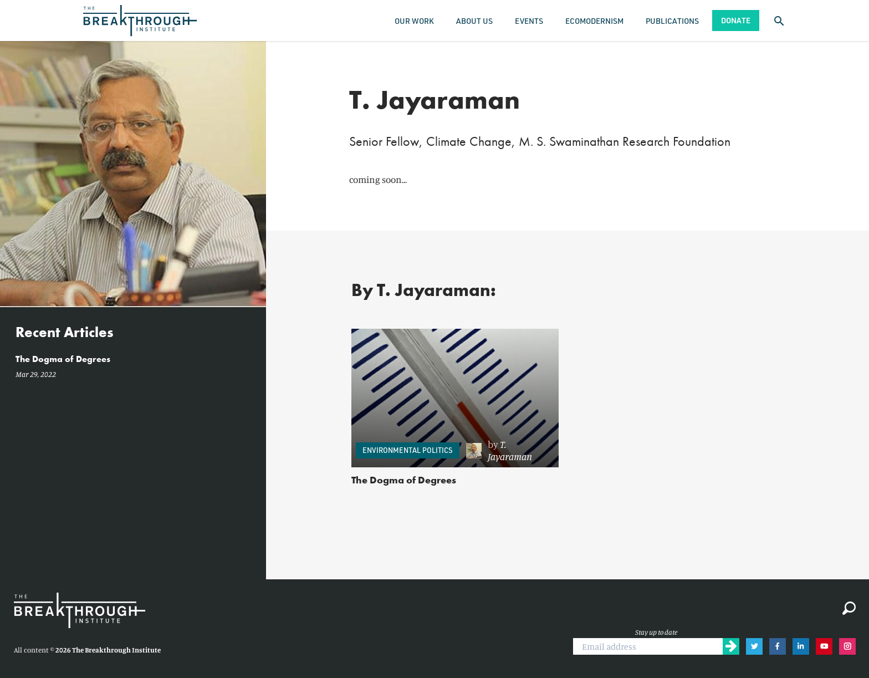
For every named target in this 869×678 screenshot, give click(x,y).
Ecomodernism (594, 21)
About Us (474, 21)
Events (529, 21)
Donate (735, 20)
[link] (507, 451)
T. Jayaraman (510, 450)
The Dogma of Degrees (403, 479)
